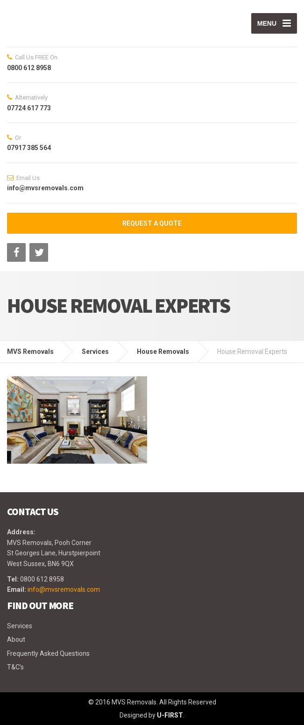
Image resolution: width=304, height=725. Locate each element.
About (16, 639)
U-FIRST (170, 715)
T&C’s (15, 667)
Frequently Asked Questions (48, 653)
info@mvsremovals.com (64, 589)
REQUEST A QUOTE (152, 223)
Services (19, 626)
